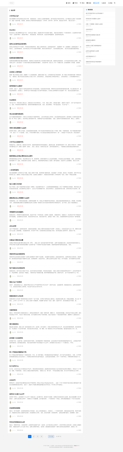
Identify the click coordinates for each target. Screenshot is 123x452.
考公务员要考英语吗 (16, 114)
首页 (68, 3)
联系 (75, 445)
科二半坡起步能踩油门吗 (17, 352)
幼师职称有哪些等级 (16, 58)
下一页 (51, 436)
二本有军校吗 (14, 170)
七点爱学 (52, 445)
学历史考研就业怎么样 (17, 422)
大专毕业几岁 (14, 16)
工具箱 (110, 3)
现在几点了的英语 (15, 282)
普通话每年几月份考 (16, 296)
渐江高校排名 (14, 324)
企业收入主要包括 (15, 72)
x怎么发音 (12, 226)
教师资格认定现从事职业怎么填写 (20, 156)
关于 (78, 445)
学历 (75, 3)
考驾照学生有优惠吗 (16, 212)
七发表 (103, 3)
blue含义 (12, 30)
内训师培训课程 (14, 408)
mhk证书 (12, 380)
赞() (79, 24)
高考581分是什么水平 (16, 394)
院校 (89, 3)
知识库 (96, 3)
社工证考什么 (14, 366)
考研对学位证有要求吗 (17, 254)
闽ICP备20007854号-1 (68, 445)
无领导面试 (13, 310)
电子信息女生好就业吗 (17, 268)
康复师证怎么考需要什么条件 (19, 198)
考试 (82, 3)
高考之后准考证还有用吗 (17, 44)
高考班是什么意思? (15, 86)
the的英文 (12, 100)
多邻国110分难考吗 (16, 338)
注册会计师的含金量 (16, 240)
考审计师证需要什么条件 (17, 128)
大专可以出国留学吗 (16, 142)
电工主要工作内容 (15, 184)
